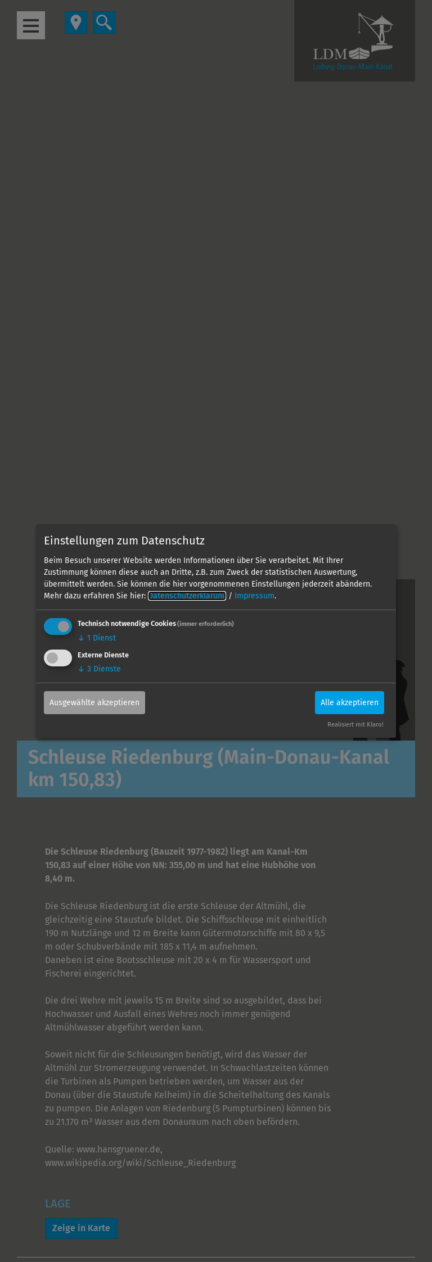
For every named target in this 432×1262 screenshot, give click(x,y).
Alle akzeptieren (350, 702)
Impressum (254, 596)
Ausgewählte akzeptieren (95, 702)
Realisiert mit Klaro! (355, 724)
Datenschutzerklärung (187, 596)
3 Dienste (99, 668)
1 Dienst (97, 638)
